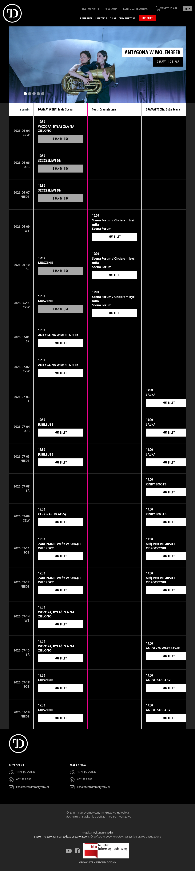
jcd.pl (110, 832)
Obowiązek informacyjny (97, 862)
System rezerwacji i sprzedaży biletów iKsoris (62, 836)
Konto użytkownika (135, 8)
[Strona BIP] (106, 850)
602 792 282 (23, 779)
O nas (112, 18)
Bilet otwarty (90, 8)
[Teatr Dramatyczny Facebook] (77, 851)
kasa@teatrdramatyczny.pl (32, 787)
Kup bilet (147, 18)
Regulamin (111, 8)
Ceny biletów (127, 18)
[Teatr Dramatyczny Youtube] (68, 851)
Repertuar (86, 18)
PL (186, 8)
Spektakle (101, 18)
